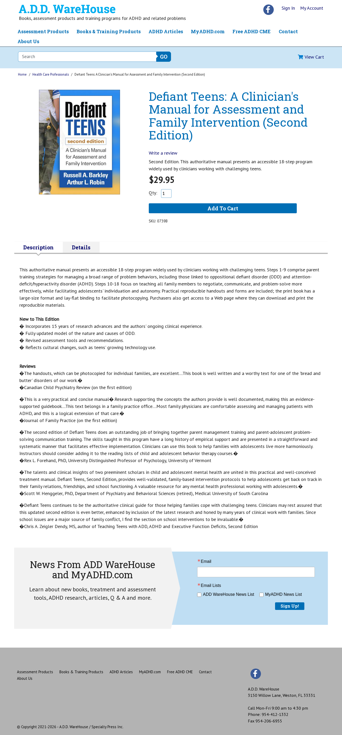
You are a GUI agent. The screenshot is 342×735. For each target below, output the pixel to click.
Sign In (288, 8)
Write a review (163, 153)
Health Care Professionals (50, 74)
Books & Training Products (109, 31)
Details (81, 247)
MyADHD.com (208, 31)
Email (206, 561)
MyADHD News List (283, 594)
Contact (288, 31)
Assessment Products (43, 31)
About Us (28, 41)
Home (22, 74)
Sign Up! (290, 606)
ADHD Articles (166, 31)
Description (38, 247)
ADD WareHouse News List (228, 594)
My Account (311, 8)
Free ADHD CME (251, 31)
